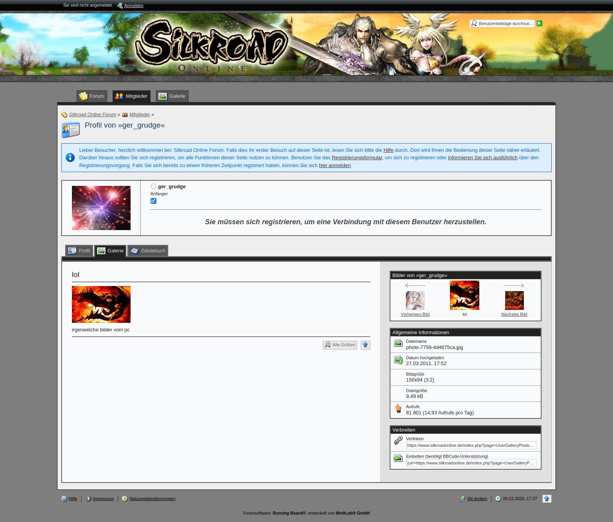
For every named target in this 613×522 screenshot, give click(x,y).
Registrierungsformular (357, 157)
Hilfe (389, 150)
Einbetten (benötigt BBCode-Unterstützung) (447, 456)
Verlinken (415, 438)
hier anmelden (335, 165)
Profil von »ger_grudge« (125, 125)
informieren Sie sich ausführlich (483, 157)
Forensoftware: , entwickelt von (306, 513)
